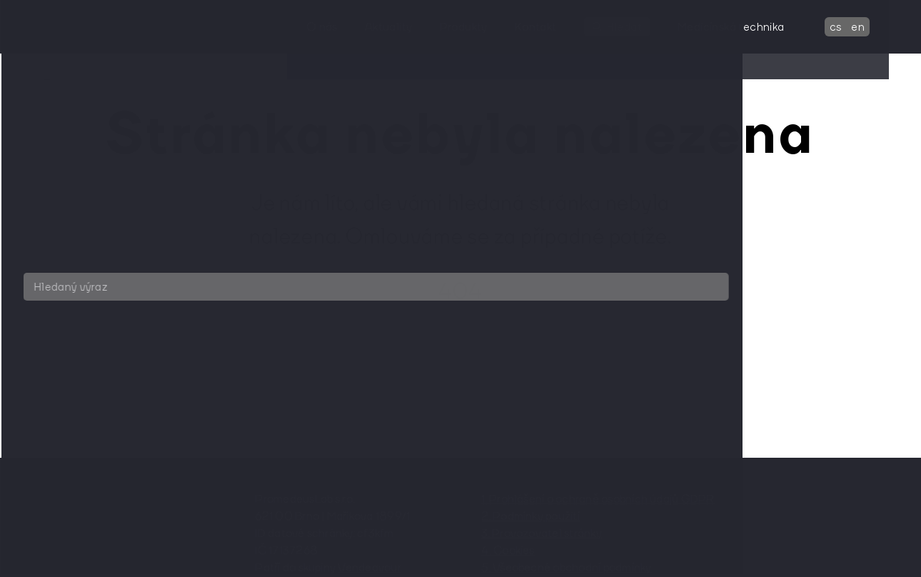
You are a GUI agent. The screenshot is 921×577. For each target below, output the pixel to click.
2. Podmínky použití (530, 515)
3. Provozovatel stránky (541, 533)
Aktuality (408, 26)
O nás (341, 26)
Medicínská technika (750, 26)
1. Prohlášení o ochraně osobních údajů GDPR (597, 498)
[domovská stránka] (110, 27)
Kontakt (555, 26)
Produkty (482, 26)
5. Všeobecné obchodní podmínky (566, 567)
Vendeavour (369, 567)
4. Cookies (507, 550)
